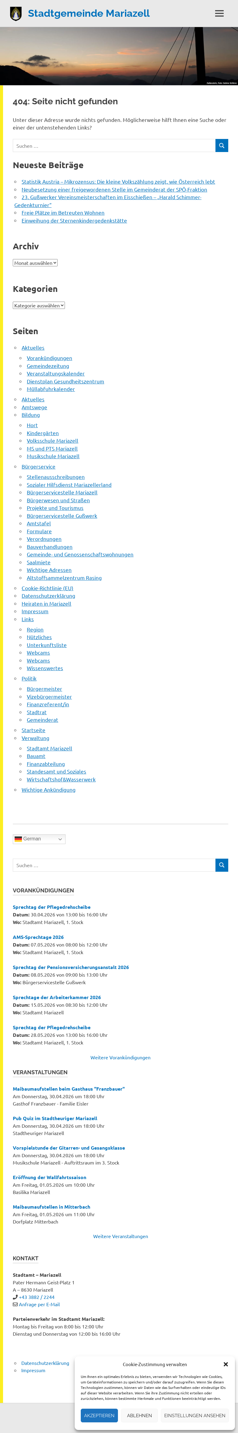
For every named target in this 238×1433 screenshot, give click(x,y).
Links (28, 619)
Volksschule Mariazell (52, 440)
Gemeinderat (42, 719)
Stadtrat (37, 712)
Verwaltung (35, 738)
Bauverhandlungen (50, 546)
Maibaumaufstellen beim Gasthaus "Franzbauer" (69, 1088)
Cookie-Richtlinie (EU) (47, 588)
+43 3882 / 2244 (37, 1297)
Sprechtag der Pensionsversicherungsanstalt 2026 (71, 967)
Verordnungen (44, 538)
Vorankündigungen (49, 358)
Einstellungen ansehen (195, 1415)
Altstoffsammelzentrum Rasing (64, 577)
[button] (226, 1364)
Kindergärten (43, 433)
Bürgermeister (44, 688)
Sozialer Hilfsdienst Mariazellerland (69, 484)
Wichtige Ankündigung (49, 789)
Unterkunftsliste (47, 645)
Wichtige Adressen (49, 569)
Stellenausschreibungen (56, 476)
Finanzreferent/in (48, 704)
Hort (32, 425)
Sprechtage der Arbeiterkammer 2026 (57, 997)
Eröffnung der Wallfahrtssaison (49, 1177)
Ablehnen (139, 1415)
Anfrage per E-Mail (39, 1304)
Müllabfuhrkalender (51, 389)
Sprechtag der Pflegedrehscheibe (52, 907)
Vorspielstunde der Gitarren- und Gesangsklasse (69, 1147)
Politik (29, 678)
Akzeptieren (99, 1415)
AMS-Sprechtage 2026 (38, 937)
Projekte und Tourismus (55, 507)
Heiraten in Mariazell (46, 603)
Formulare (39, 531)
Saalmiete (39, 562)
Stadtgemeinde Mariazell (92, 13)
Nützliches (39, 637)
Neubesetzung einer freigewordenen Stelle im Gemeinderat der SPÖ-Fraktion (114, 189)
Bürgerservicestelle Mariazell (62, 492)
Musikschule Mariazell (53, 456)
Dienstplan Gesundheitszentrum (65, 381)
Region (35, 629)
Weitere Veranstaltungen (120, 1236)
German (28, 839)
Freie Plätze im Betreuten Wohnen (63, 212)
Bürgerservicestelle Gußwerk (62, 515)
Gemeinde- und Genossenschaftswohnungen (80, 554)
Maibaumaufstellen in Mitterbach (51, 1206)
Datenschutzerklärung (48, 595)
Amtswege (34, 407)
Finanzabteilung (46, 763)
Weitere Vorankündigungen (121, 1057)
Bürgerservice (38, 466)
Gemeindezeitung (48, 365)
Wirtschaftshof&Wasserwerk (61, 779)
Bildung (31, 414)
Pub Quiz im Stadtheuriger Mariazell (55, 1118)
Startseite (33, 730)
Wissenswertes (45, 668)
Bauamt (36, 756)
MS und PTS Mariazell (52, 448)
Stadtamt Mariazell (49, 748)
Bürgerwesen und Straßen (58, 500)
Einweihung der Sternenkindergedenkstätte (74, 220)
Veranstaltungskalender (56, 373)
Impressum (35, 611)
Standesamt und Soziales (56, 771)
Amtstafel (39, 523)
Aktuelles (33, 347)
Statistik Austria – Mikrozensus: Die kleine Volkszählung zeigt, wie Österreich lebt (118, 181)
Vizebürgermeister (49, 696)
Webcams (38, 652)
